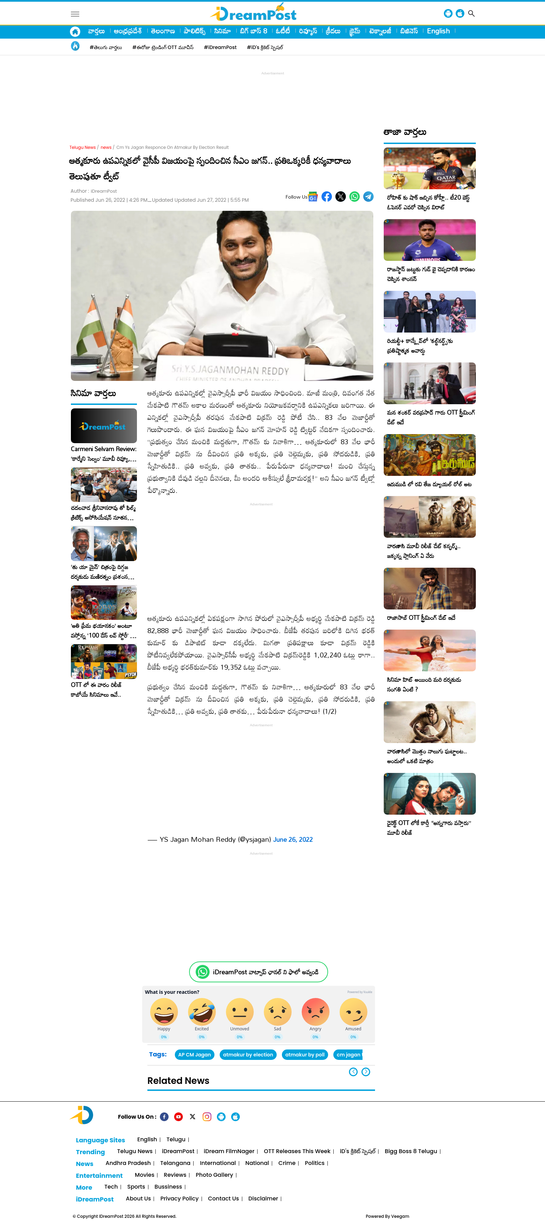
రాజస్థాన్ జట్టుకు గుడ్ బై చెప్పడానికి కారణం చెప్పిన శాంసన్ (431, 274)
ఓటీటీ (283, 30)
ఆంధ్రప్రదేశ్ (128, 30)
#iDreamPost (220, 47)
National (257, 1163)
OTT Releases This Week (297, 1151)
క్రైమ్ (355, 30)
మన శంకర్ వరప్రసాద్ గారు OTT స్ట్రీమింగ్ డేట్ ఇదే (431, 417)
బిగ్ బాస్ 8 (253, 30)
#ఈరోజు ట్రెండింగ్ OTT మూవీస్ (163, 47)
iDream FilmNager (229, 1151)
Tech (111, 1187)
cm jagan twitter (357, 1054)
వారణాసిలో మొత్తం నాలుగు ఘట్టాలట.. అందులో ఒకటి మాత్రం (427, 756)
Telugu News (83, 147)
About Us (138, 1199)
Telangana (175, 1163)
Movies (144, 1175)
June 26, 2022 (293, 839)
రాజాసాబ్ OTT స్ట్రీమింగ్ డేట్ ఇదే (421, 617)
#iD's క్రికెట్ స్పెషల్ (265, 47)
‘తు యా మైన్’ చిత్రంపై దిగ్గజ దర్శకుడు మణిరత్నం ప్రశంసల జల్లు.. (101, 572)
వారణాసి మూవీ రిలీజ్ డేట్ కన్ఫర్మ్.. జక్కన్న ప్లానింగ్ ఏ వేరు (424, 550)
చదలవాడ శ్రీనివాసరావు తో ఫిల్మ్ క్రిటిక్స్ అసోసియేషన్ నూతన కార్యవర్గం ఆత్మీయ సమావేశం (103, 512)
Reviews (175, 1175)
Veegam (400, 1216)
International (218, 1163)
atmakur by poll (305, 1054)
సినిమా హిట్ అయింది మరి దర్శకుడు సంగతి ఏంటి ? (424, 684)
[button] (365, 1072)
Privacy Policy (179, 1199)
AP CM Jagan (194, 1054)
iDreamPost (178, 1151)
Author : (94, 191)
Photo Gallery (214, 1175)
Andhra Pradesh (128, 1163)
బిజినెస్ (409, 30)
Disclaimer (263, 1199)
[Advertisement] (272, 92)
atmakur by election (248, 1054)
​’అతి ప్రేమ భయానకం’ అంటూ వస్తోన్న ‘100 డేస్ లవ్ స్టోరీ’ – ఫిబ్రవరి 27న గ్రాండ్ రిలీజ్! (102, 630)
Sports (136, 1187)
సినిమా (222, 30)
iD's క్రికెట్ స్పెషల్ (357, 1151)
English (438, 30)
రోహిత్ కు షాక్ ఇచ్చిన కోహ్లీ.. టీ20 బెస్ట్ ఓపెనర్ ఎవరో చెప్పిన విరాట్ (428, 202)
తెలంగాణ (163, 30)
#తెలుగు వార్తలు (106, 47)
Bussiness (168, 1187)
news (106, 147)
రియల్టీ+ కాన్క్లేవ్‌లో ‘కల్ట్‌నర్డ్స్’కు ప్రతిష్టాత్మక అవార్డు (420, 345)
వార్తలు (96, 30)
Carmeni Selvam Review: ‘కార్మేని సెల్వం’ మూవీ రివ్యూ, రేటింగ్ (104, 454)
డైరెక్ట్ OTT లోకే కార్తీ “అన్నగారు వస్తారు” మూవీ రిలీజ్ (429, 827)
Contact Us (223, 1199)
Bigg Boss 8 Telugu (411, 1151)
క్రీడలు (333, 30)
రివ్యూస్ (308, 30)
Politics (315, 1163)
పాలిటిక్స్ (194, 30)
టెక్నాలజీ (380, 30)
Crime (286, 1163)
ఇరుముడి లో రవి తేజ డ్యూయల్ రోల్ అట (429, 484)
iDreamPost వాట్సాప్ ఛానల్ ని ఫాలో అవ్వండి (265, 972)
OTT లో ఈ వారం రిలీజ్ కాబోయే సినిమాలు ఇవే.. (96, 690)
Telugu (176, 1139)
